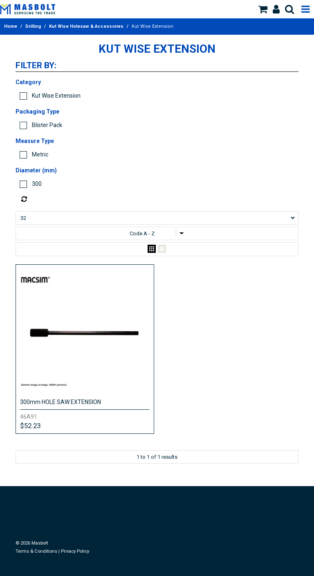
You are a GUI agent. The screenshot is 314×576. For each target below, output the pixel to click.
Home (10, 26)
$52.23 (30, 426)
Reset (159, 199)
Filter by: (36, 65)
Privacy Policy (75, 551)
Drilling (33, 26)
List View (162, 249)
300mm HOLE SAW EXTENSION (60, 402)
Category (28, 82)
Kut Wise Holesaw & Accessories (86, 26)
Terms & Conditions (36, 551)
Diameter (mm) (36, 170)
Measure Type (35, 141)
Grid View (152, 249)
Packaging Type (37, 111)
